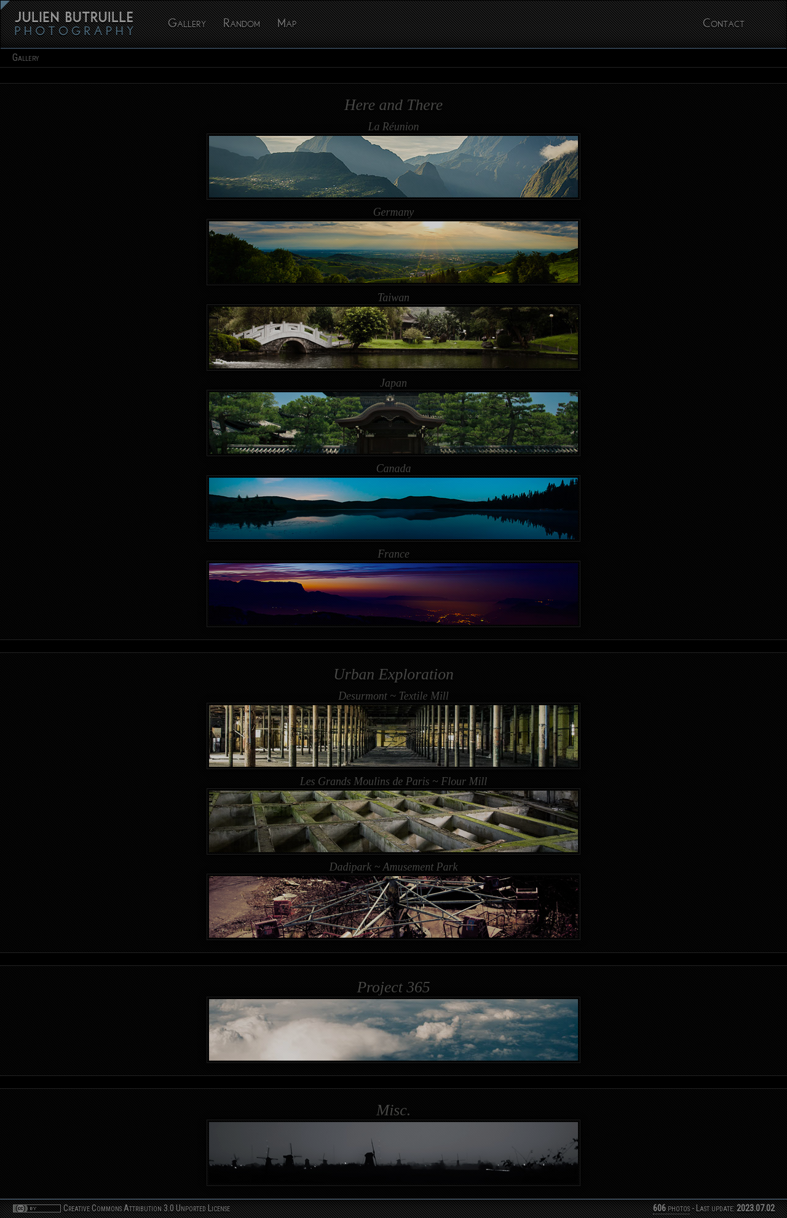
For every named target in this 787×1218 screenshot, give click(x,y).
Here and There (393, 105)
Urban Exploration (393, 674)
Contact (724, 24)
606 (659, 1208)
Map (286, 24)
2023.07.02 (756, 1208)
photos (671, 1208)
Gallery (187, 24)
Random (241, 24)
